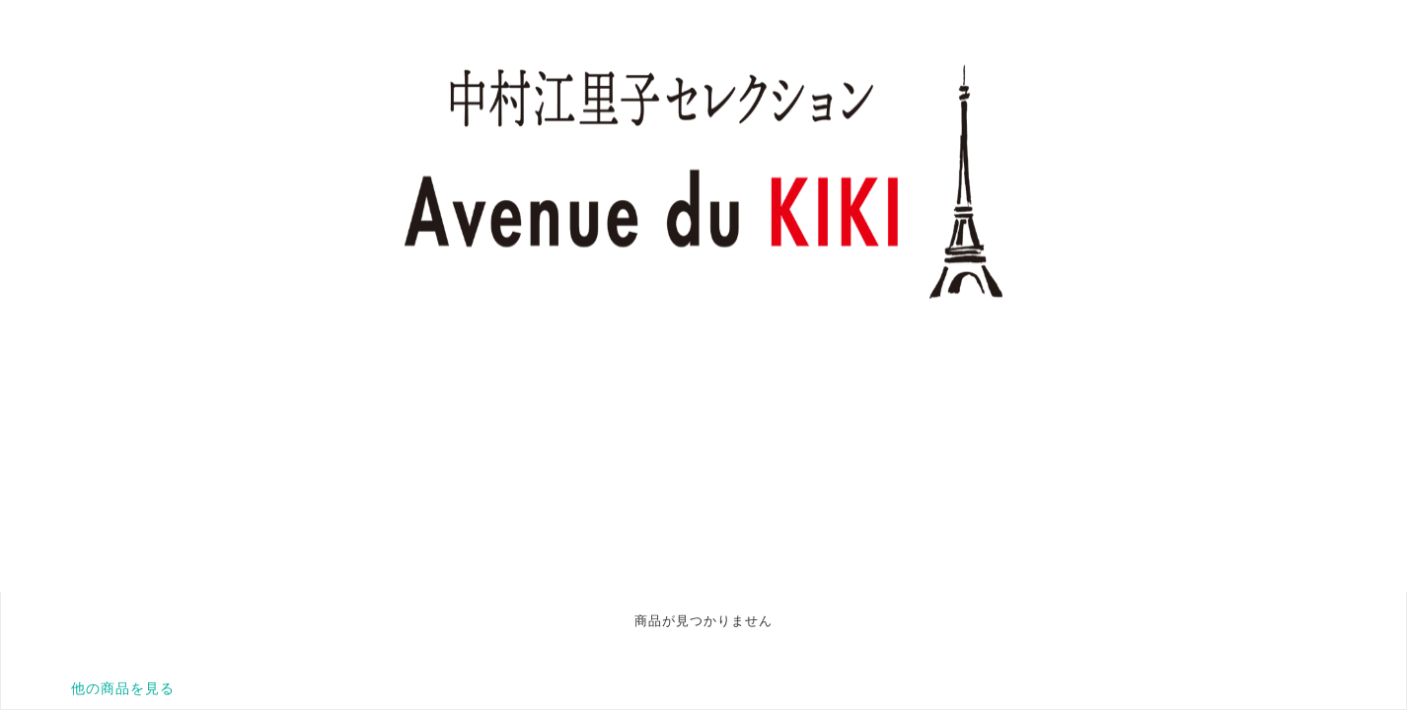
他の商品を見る (123, 688)
